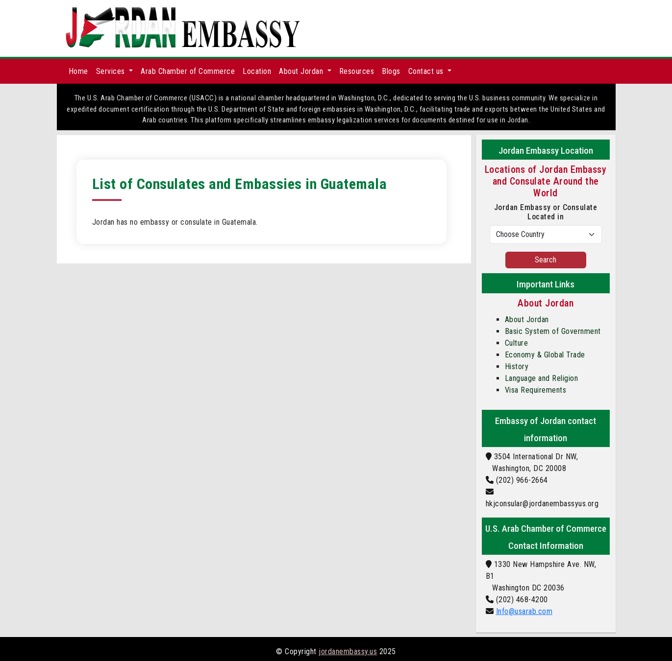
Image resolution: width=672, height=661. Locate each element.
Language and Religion (541, 378)
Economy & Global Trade (545, 354)
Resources (356, 71)
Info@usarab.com (524, 611)
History (517, 366)
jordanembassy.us (348, 651)
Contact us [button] (427, 71)
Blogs (391, 71)
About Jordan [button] (302, 71)
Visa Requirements (536, 390)
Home (78, 71)
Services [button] (111, 71)
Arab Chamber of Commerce (188, 71)
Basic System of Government (553, 331)
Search (545, 259)
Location (257, 71)
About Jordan (527, 319)
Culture (516, 343)
